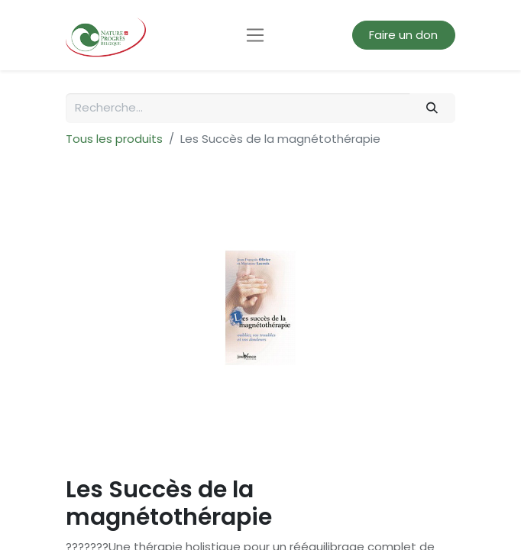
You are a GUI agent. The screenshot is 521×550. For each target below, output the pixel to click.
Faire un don (403, 35)
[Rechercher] (432, 108)
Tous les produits (114, 139)
